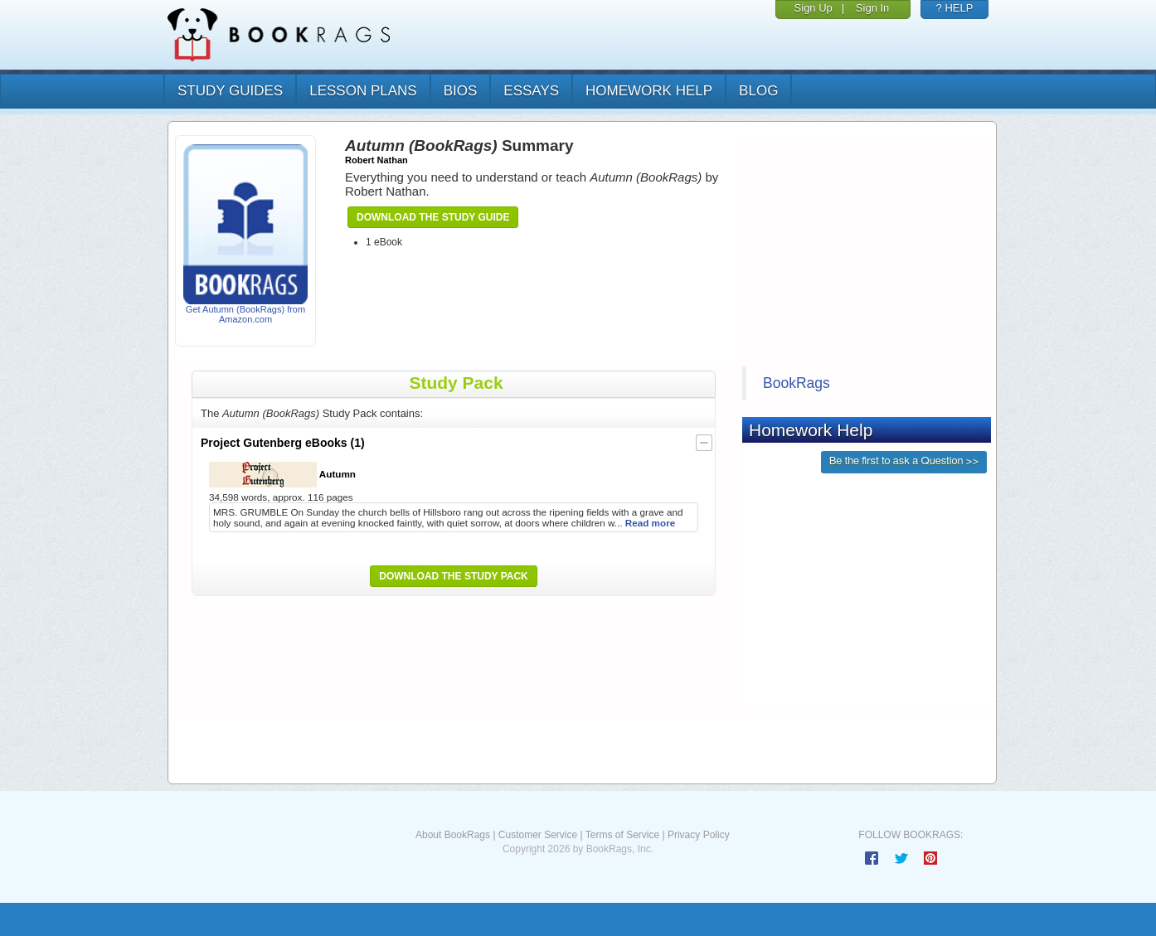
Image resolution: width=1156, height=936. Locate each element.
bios (461, 91)
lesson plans (362, 91)
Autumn (282, 474)
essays (531, 91)
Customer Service (537, 835)
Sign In (872, 8)
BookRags (796, 383)
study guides (230, 91)
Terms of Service (622, 835)
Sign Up (813, 8)
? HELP (955, 8)
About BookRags (452, 835)
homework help (648, 91)
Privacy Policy (699, 835)
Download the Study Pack (453, 576)
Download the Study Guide (433, 217)
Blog (758, 91)
